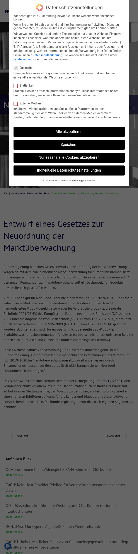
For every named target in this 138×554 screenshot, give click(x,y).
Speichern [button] (69, 144)
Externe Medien (29, 103)
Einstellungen (23, 59)
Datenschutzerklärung (47, 55)
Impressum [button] (89, 180)
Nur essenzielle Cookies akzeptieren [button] (68, 157)
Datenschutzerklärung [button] (71, 180)
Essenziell (25, 68)
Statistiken (25, 85)
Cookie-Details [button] (50, 180)
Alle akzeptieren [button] (69, 132)
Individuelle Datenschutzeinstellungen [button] (69, 170)
